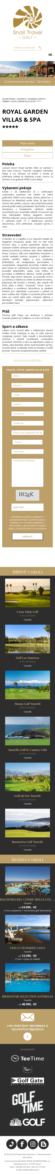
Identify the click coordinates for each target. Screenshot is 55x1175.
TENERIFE (6, 101)
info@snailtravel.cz (30, 1169)
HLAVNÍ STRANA (8, 99)
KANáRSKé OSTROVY (36, 99)
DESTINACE (21, 99)
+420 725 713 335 (38, 1167)
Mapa (27, 155)
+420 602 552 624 (22, 1167)
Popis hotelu (27, 143)
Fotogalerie (27, 149)
